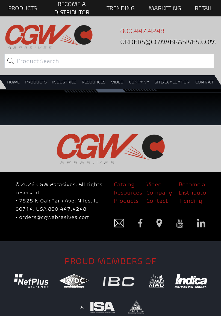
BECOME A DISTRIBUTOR (71, 8)
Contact (157, 200)
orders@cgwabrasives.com (54, 217)
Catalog (124, 184)
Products (126, 200)
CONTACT (204, 82)
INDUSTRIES (64, 82)
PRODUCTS (22, 8)
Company (159, 192)
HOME (13, 82)
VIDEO (117, 82)
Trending (121, 8)
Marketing (165, 8)
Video (154, 184)
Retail (204, 8)
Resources (128, 192)
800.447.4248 (67, 209)
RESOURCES (93, 82)
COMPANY (139, 82)
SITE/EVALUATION (172, 82)
